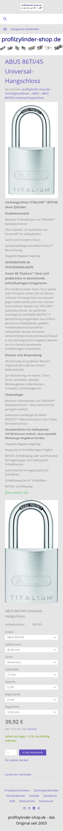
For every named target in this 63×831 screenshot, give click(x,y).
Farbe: (9, 657)
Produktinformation (17, 790)
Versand (32, 729)
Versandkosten (15, 796)
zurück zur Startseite (18, 774)
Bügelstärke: (13, 694)
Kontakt (34, 796)
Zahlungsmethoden (46, 790)
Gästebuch (50, 796)
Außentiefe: (12, 669)
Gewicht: (10, 682)
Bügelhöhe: (12, 707)
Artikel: (9, 632)
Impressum (46, 801)
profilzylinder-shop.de (36, 89)
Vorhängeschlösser (17, 93)
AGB (12, 801)
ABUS (35, 93)
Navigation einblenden (25, 29)
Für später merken (17, 760)
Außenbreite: (13, 644)
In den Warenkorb (33, 752)
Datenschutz (27, 801)
